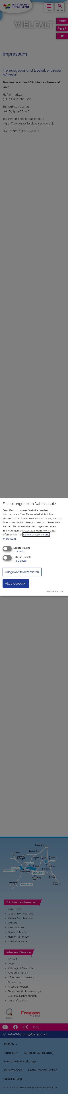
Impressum (9, 538)
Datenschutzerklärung (36, 534)
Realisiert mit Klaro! (55, 591)
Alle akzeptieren (15, 583)
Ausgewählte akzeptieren (22, 572)
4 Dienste (19, 560)
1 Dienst (19, 551)
